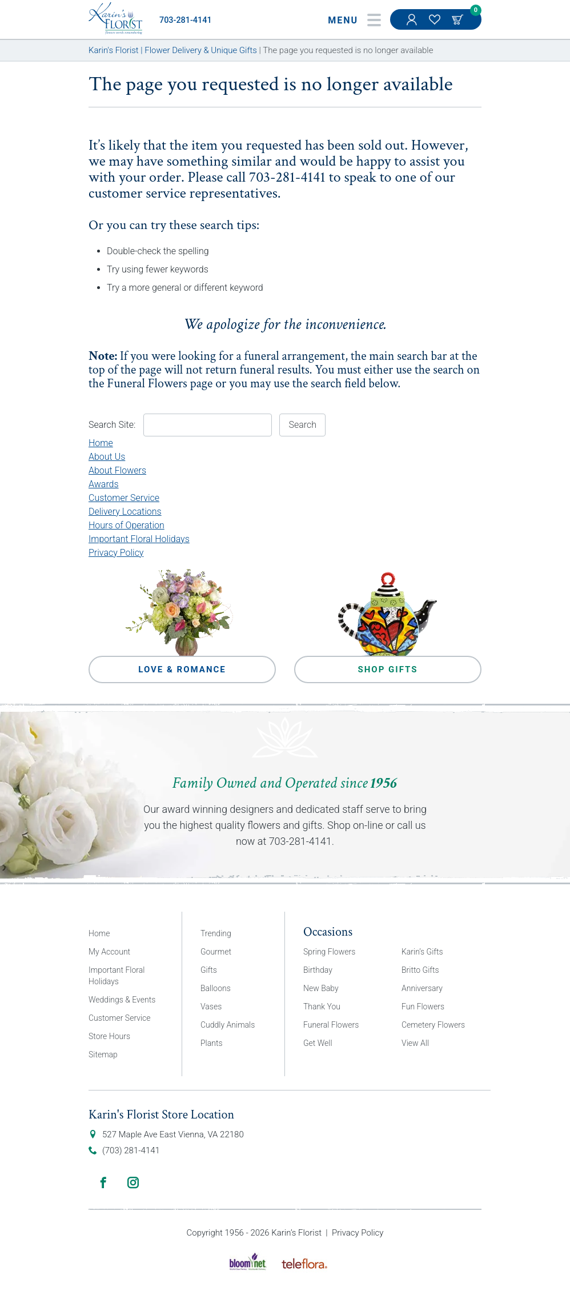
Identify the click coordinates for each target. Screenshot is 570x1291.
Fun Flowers (423, 1006)
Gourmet (215, 951)
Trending (215, 933)
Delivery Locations (125, 511)
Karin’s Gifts (422, 951)
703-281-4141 (185, 20)
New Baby (321, 988)
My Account (413, 25)
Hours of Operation (126, 525)
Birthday (317, 970)
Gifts (208, 970)
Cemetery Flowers (433, 1024)
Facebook (103, 1182)
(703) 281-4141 (131, 1150)
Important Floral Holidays (139, 539)
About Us (107, 456)
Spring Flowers (329, 951)
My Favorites (436, 25)
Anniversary (422, 988)
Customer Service (124, 497)
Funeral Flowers (147, 383)
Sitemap (103, 1054)
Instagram (133, 1182)
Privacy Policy (116, 552)
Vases (211, 1006)
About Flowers (117, 470)
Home (101, 443)
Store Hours (109, 1036)
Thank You (321, 1006)
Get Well (317, 1043)
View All (415, 1043)
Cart (458, 19)
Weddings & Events (122, 999)
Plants (211, 1043)
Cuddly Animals (227, 1024)
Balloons (215, 988)
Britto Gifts (420, 970)
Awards (104, 484)
